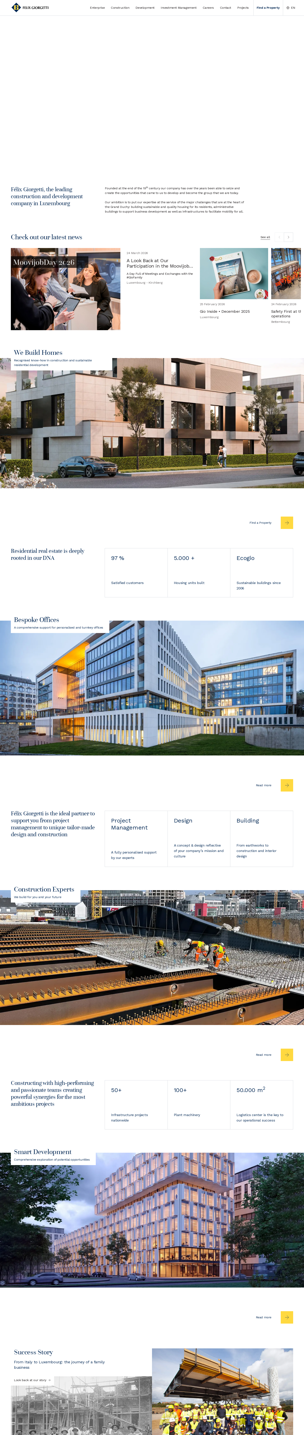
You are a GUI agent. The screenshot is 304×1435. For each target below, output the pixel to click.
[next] (288, 237)
